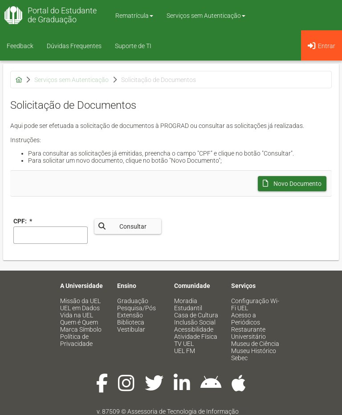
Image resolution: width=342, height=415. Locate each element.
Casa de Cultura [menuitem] (196, 315)
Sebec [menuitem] (239, 358)
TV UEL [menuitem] (184, 343)
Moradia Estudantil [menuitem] (188, 304)
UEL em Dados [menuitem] (80, 308)
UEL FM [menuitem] (184, 350)
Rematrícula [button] (134, 15)
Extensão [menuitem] (130, 315)
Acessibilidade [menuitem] (193, 329)
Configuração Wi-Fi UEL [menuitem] (255, 304)
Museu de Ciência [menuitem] (255, 343)
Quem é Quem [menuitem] (79, 322)
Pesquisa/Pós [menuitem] (136, 308)
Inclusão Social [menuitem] (195, 322)
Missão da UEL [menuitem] (80, 300)
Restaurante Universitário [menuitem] (248, 333)
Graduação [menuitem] (132, 300)
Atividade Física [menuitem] (195, 336)
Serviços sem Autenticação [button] (206, 15)
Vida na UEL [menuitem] (76, 315)
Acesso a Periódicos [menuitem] (245, 319)
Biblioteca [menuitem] (130, 322)
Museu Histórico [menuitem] (253, 350)
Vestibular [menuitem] (131, 329)
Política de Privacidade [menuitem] (76, 340)
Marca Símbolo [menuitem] (81, 329)
